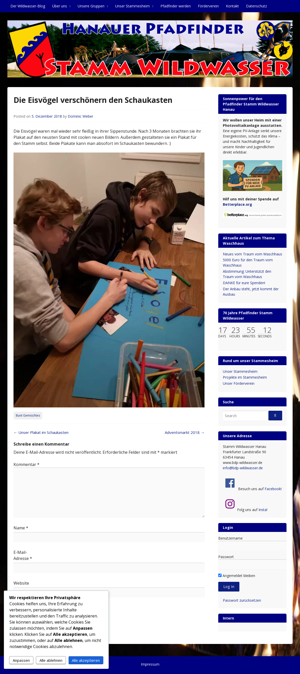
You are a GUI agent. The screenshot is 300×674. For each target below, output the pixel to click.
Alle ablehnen (50, 660)
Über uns (59, 6)
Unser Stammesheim (132, 6)
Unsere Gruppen (91, 6)
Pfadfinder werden (175, 6)
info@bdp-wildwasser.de (243, 467)
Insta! (262, 509)
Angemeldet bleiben (236, 575)
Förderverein (208, 6)
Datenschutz (256, 6)
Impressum (150, 664)
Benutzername (230, 538)
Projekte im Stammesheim (245, 377)
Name (20, 528)
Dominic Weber (80, 116)
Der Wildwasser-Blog (27, 6)
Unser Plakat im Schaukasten (41, 432)
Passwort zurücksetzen (242, 600)
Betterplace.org (237, 204)
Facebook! (273, 488)
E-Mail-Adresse (22, 555)
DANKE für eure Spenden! (244, 282)
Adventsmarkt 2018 (184, 432)
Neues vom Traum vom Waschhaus (252, 254)
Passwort (226, 556)
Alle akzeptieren (86, 660)
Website (21, 583)
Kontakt (232, 6)
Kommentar (26, 464)
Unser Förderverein (238, 383)
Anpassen (21, 660)
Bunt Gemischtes (28, 415)
